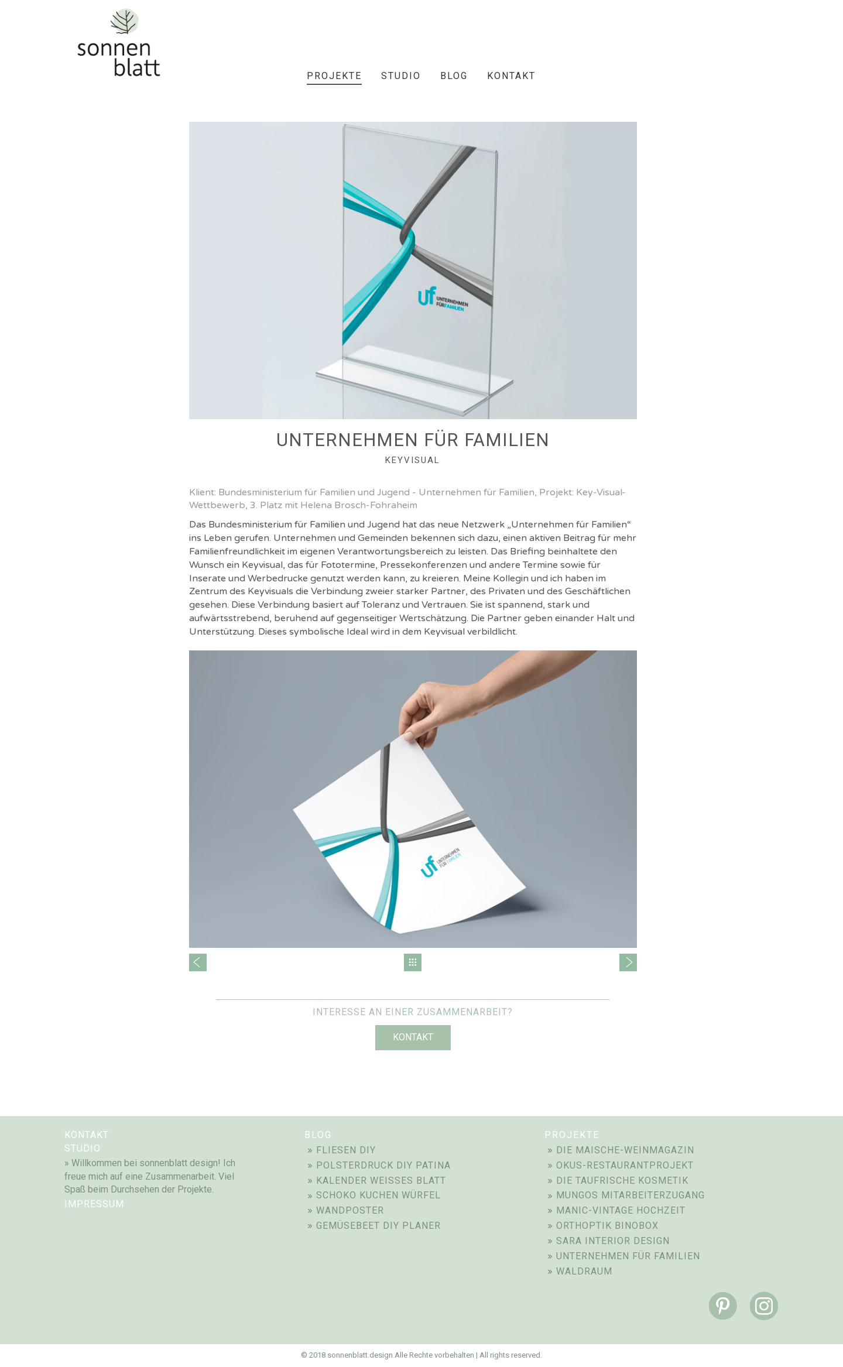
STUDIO (82, 1148)
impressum (94, 1204)
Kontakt (413, 1037)
